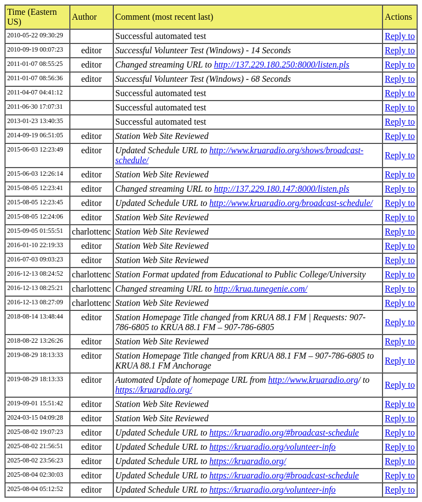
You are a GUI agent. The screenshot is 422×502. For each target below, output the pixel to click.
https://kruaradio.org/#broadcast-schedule (284, 432)
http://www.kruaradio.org (313, 379)
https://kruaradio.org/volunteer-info (272, 446)
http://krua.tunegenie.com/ (260, 288)
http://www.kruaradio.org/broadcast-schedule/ (291, 203)
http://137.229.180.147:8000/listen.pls (281, 188)
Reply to (400, 36)
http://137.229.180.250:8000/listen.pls (281, 64)
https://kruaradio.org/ (153, 389)
